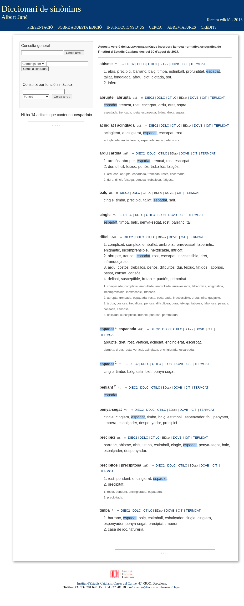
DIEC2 (129, 64)
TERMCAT (198, 64)
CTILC (152, 64)
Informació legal (169, 587)
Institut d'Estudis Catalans (94, 583)
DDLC (141, 64)
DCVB (175, 64)
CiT (185, 64)
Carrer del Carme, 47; (127, 583)
